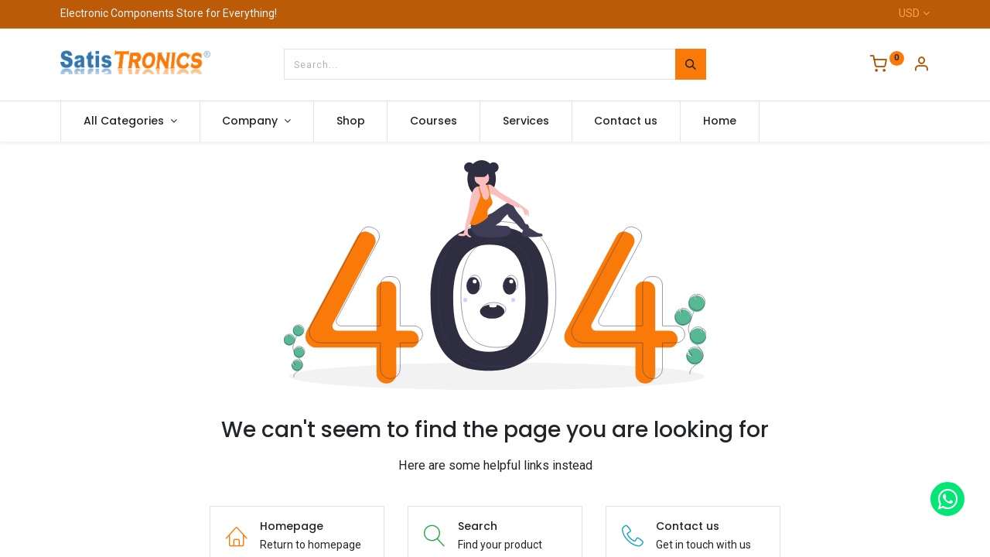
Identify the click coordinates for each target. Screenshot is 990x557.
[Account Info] (921, 66)
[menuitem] (350, 121)
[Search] (690, 64)
